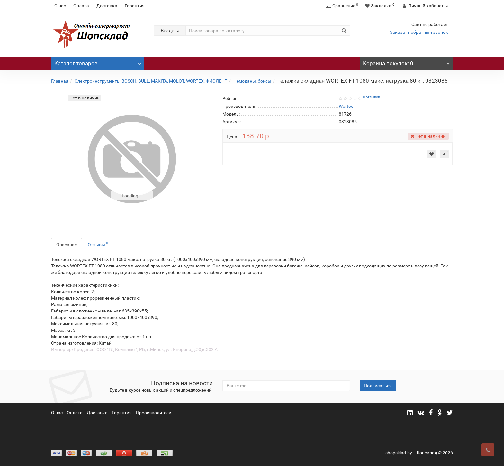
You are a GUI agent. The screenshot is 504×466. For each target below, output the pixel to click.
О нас (60, 5)
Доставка (106, 5)
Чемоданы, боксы (252, 81)
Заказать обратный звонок (419, 32)
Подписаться (378, 385)
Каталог (97, 62)
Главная (59, 81)
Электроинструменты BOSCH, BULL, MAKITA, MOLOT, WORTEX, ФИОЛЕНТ (151, 81)
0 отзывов (371, 97)
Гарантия (135, 5)
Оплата (81, 5)
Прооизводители (153, 412)
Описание (66, 244)
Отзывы (98, 244)
